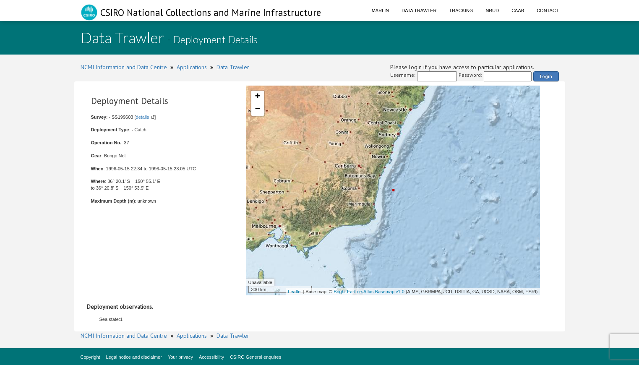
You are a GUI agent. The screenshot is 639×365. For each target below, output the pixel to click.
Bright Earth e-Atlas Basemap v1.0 (369, 291)
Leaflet (295, 291)
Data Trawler (419, 10)
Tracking (461, 10)
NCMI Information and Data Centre (124, 67)
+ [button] (257, 97)
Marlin (380, 10)
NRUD (492, 10)
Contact (547, 10)
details (142, 117)
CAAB (517, 10)
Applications (192, 67)
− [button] (257, 109)
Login (546, 76)
